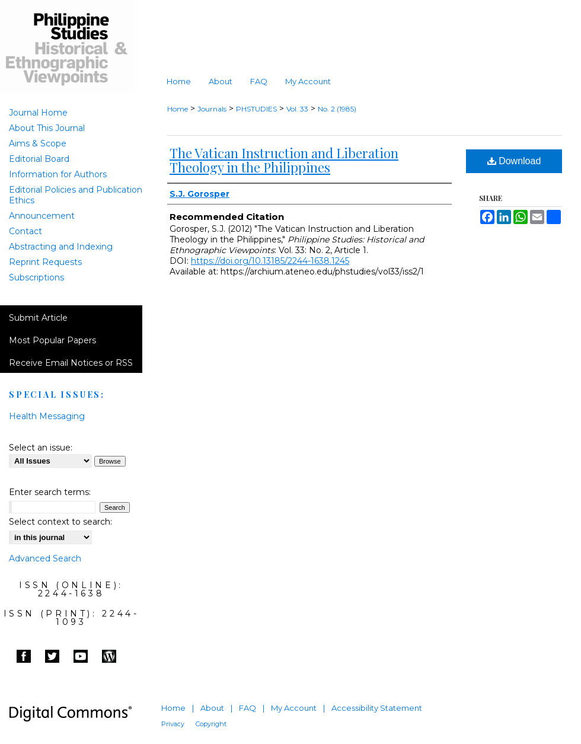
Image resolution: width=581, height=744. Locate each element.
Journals (211, 108)
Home (177, 108)
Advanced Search (45, 558)
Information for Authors (58, 174)
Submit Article (38, 317)
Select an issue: (40, 447)
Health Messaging (47, 416)
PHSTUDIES (256, 108)
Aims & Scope (37, 143)
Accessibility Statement (376, 708)
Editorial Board (39, 159)
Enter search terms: (50, 492)
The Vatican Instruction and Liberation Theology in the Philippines (284, 160)
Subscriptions (36, 277)
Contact (25, 231)
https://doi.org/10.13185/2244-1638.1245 (270, 261)
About (212, 708)
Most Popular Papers (52, 340)
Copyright (211, 724)
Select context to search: (60, 521)
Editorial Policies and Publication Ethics (75, 195)
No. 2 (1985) (337, 108)
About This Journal (47, 128)
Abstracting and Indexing (61, 246)
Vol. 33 (297, 108)
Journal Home (38, 112)
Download (514, 161)
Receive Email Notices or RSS (71, 362)
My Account (294, 708)
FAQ (247, 708)
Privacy (172, 724)
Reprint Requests (45, 262)
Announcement (42, 215)
